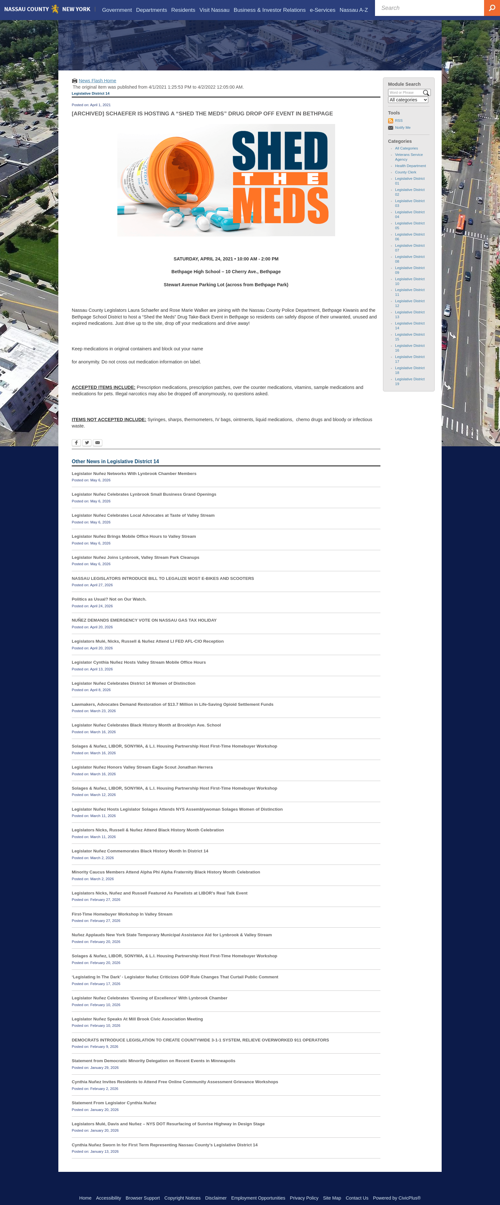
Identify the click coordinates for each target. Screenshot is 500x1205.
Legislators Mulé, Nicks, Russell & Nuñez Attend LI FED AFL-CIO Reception (148, 650)
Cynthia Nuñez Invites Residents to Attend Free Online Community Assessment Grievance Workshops (175, 1091)
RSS (399, 130)
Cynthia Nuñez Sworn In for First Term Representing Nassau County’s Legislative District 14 (165, 1153)
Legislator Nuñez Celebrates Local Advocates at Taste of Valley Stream (143, 524)
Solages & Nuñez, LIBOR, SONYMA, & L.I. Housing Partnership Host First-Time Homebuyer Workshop (174, 755)
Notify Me (403, 137)
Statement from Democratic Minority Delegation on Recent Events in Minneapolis (153, 1070)
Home (85, 1198)
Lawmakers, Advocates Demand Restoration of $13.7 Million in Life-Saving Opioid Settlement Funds (173, 713)
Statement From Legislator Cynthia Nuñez (114, 1112)
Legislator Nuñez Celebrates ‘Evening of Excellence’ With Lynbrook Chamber (149, 1007)
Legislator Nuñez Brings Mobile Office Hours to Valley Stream (134, 545)
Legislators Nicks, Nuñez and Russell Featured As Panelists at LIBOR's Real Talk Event (159, 902)
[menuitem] (117, 10)
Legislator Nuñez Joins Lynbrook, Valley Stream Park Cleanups (135, 566)
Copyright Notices (183, 1198)
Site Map (332, 1198)
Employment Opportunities (258, 1198)
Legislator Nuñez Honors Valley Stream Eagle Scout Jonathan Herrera (142, 776)
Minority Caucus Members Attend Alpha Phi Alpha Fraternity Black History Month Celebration (166, 881)
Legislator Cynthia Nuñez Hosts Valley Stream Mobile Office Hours (139, 671)
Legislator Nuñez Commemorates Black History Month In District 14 (140, 860)
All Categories (406, 157)
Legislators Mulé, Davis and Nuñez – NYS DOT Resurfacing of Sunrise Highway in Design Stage (168, 1133)
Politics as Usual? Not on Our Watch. (109, 608)
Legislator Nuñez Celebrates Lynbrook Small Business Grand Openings (144, 503)
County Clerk (405, 181)
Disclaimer (216, 1198)
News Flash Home (97, 89)
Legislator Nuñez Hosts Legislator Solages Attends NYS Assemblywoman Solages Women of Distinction (177, 818)
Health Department (410, 175)
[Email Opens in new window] (97, 453)
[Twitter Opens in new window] (87, 453)
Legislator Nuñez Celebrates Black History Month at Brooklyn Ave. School (146, 734)
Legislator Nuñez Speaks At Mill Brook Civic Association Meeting (137, 1028)
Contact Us (357, 1198)
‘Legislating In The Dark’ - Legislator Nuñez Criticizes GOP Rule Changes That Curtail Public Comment (175, 986)
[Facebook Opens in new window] (76, 453)
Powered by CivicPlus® (397, 1198)
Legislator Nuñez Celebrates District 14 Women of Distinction (133, 692)
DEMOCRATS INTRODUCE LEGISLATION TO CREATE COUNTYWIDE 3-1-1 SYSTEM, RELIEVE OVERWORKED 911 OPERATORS (200, 1049)
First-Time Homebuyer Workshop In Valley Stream (122, 923)
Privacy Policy (304, 1198)
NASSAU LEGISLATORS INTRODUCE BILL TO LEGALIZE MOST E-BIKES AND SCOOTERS (163, 587)
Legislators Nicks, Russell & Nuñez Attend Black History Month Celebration (148, 839)
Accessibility (108, 1198)
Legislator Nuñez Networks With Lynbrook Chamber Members (134, 482)
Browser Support (143, 1198)
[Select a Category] (408, 109)
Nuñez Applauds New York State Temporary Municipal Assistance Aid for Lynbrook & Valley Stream (172, 944)
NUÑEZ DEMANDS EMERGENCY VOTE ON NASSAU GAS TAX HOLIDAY (144, 629)
